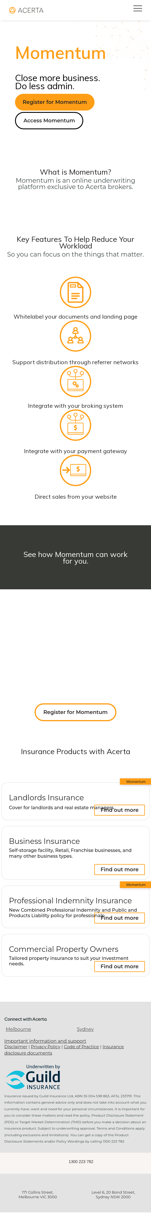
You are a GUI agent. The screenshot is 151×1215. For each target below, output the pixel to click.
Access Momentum (49, 120)
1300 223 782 (81, 1161)
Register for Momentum (54, 102)
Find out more (120, 810)
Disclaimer (15, 1046)
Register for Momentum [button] (75, 712)
